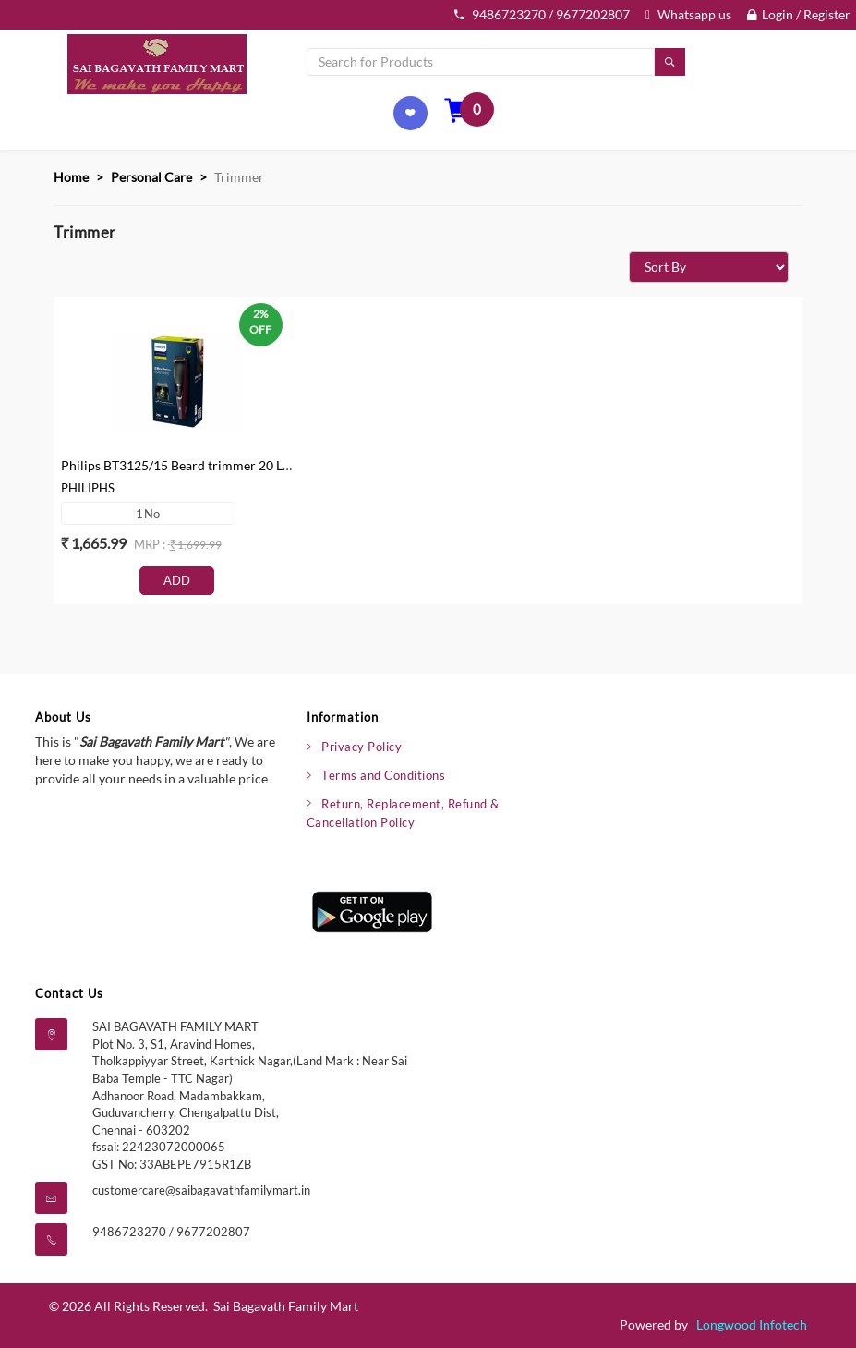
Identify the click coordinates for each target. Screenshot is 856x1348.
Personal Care (151, 177)
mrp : (151, 544)
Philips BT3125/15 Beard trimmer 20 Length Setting (209, 465)
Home (71, 177)
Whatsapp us (688, 14)
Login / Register (798, 14)
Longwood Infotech (751, 1324)
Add (176, 580)
